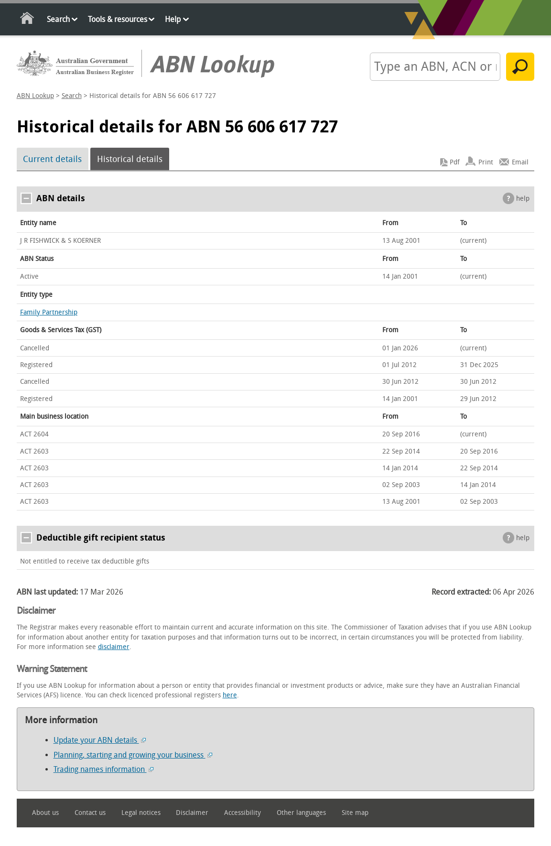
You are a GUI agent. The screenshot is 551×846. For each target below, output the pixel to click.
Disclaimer (192, 813)
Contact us (90, 813)
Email (520, 162)
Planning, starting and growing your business (133, 754)
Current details (52, 159)
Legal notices (141, 813)
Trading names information (103, 769)
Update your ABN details (100, 740)
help (522, 199)
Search (58, 19)
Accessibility (242, 813)
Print (485, 162)
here (230, 695)
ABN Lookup (35, 96)
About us (45, 813)
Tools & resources (117, 19)
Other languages (301, 813)
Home (27, 20)
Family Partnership (48, 312)
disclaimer (114, 647)
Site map (355, 813)
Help (173, 19)
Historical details (129, 159)
